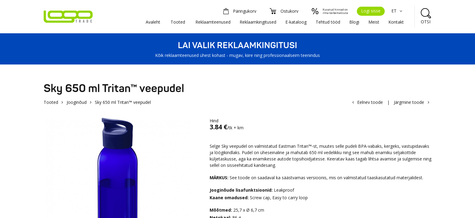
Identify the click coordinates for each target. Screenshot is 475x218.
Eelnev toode (370, 102)
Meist (373, 22)
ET (397, 11)
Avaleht (153, 22)
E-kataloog (296, 22)
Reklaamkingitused (258, 22)
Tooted (178, 22)
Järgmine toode (409, 102)
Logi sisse (370, 11)
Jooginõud (77, 102)
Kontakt (396, 22)
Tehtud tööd (328, 22)
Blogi (354, 22)
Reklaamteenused (213, 22)
